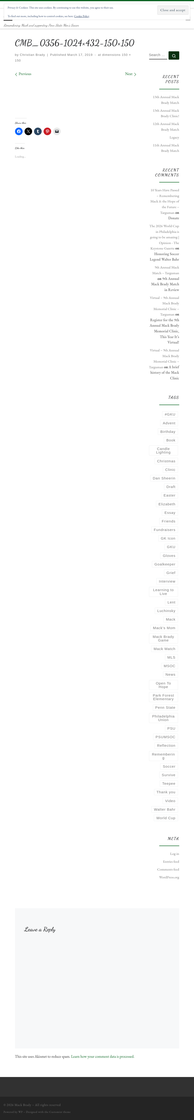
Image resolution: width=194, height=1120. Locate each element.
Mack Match (164, 649)
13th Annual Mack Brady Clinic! (166, 113)
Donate (173, 218)
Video (170, 801)
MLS (171, 657)
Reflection (166, 745)
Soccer (169, 766)
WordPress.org (169, 877)
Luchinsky (166, 611)
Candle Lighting (163, 450)
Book (171, 440)
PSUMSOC (165, 737)
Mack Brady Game (163, 638)
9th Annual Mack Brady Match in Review (165, 284)
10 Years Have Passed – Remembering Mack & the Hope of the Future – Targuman (164, 201)
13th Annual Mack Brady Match (166, 100)
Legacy (174, 137)
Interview (167, 581)
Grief (170, 573)
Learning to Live (163, 591)
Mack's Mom (164, 628)
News (170, 674)
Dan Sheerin (164, 478)
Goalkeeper (165, 564)
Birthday (168, 432)
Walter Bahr (165, 809)
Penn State (165, 707)
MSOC (170, 666)
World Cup (165, 818)
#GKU (170, 414)
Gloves (169, 556)
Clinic (170, 470)
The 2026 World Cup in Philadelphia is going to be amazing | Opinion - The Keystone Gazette (164, 237)
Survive (169, 775)
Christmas (166, 461)
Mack (170, 619)
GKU (171, 547)
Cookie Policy (81, 16)
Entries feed (171, 861)
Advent (169, 423)
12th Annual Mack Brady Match (166, 126)
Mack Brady (23, 1105)
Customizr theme (60, 1112)
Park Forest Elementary (163, 697)
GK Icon (168, 538)
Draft (170, 487)
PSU (171, 728)
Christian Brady (32, 55)
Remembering (163, 756)
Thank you (165, 792)
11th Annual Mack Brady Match (166, 148)
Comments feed (168, 869)
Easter (169, 495)
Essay (169, 513)
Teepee (168, 783)
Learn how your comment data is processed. (102, 1056)
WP (20, 1112)
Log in (174, 853)
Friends (169, 521)
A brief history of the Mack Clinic (164, 373)
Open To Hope (163, 685)
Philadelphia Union (163, 718)
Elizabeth (167, 504)
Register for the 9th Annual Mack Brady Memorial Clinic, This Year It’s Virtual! (164, 331)
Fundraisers (164, 530)
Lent (172, 602)
